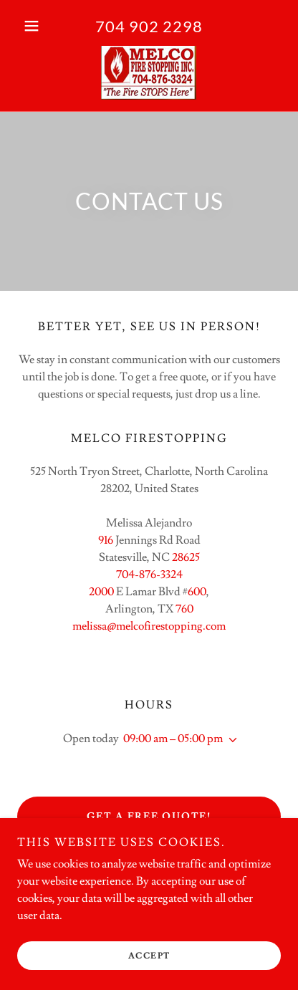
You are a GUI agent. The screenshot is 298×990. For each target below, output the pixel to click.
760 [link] (184, 609)
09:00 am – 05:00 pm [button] (173, 738)
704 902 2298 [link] (149, 26)
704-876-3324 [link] (149, 574)
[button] (37, 25)
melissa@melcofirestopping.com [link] (149, 626)
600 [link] (197, 592)
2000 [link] (101, 592)
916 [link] (105, 540)
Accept (149, 956)
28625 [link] (186, 557)
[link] (148, 73)
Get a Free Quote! (149, 816)
